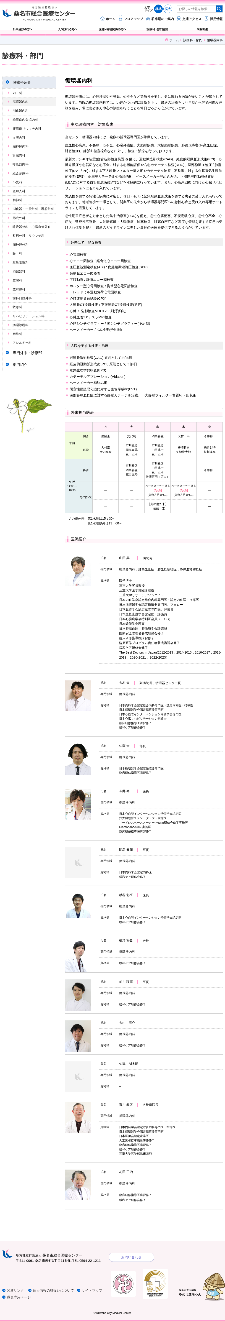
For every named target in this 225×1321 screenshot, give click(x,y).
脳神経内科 (21, 146)
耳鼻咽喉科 (21, 262)
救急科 (17, 307)
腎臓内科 (19, 155)
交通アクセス (191, 18)
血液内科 (19, 137)
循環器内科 (21, 102)
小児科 (17, 182)
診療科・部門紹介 (157, 30)
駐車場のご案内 (163, 18)
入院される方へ (67, 30)
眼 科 (17, 253)
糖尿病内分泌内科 (25, 120)
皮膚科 (17, 280)
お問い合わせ (131, 1257)
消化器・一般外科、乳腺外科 (33, 209)
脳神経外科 (21, 244)
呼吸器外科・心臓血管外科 (32, 227)
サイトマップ (92, 1290)
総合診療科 (21, 173)
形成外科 (19, 218)
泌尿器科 (19, 271)
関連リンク (15, 1290)
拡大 (168, 9)
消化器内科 (21, 110)
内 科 (17, 93)
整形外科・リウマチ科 (28, 236)
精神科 (17, 200)
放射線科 (19, 289)
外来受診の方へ (22, 30)
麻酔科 (17, 334)
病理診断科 (21, 325)
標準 (158, 9)
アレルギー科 (22, 343)
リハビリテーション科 (28, 316)
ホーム (110, 18)
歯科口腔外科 (22, 298)
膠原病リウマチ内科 (27, 128)
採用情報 (216, 18)
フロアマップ (133, 18)
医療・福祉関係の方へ (112, 30)
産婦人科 (19, 191)
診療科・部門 (192, 40)
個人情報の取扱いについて (53, 1290)
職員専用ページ (19, 1297)
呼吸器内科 (21, 164)
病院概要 (202, 30)
